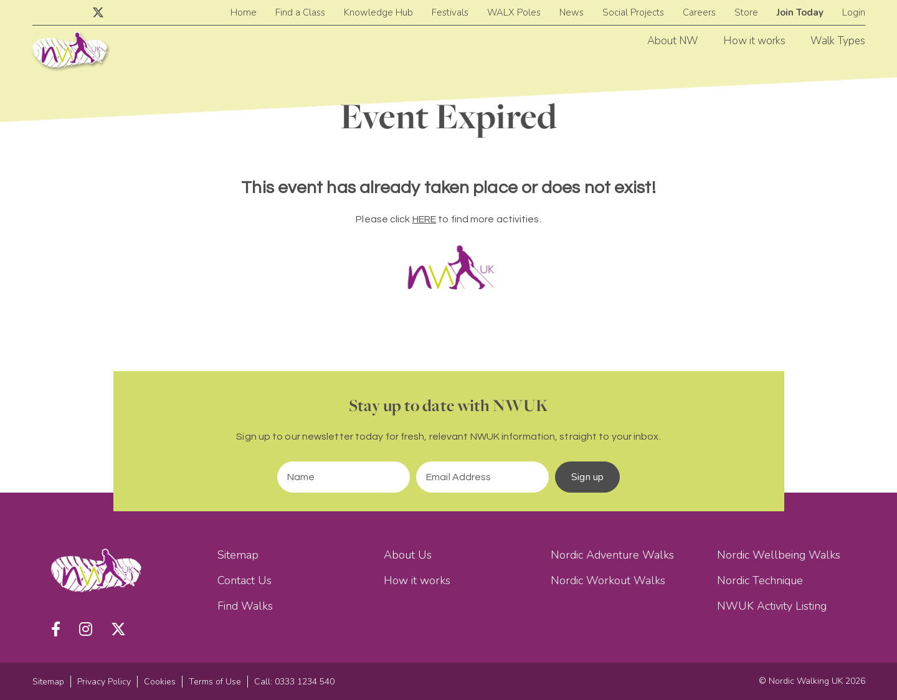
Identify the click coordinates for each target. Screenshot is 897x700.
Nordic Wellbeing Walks (778, 554)
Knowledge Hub (378, 12)
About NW (672, 41)
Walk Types (837, 41)
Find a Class (300, 12)
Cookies (160, 682)
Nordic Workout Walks (608, 580)
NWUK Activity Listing (772, 605)
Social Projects (633, 12)
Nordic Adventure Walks (612, 554)
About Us (408, 554)
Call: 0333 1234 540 (294, 682)
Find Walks (245, 605)
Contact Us (244, 580)
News (571, 12)
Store (746, 12)
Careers (699, 12)
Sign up (587, 477)
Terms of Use (215, 682)
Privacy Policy (104, 682)
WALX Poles (514, 12)
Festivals (450, 12)
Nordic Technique (760, 580)
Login (853, 12)
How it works (754, 41)
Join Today (800, 12)
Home (243, 12)
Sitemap (238, 554)
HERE (424, 219)
